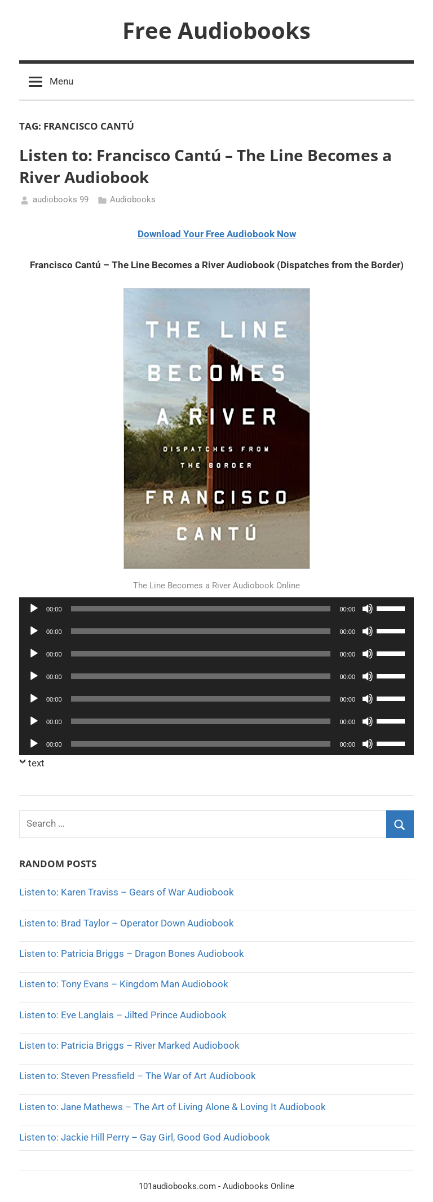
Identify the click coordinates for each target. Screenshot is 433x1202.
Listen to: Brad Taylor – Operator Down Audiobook (126, 923)
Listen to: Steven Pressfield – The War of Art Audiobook (137, 1075)
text (36, 763)
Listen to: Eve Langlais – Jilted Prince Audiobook (123, 1015)
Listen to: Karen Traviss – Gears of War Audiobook (126, 892)
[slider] (201, 608)
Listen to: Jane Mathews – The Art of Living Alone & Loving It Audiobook (172, 1106)
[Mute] (367, 608)
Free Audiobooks (216, 30)
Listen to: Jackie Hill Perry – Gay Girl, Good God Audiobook (144, 1137)
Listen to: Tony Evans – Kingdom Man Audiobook (123, 984)
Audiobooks (133, 199)
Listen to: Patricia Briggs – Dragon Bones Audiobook (131, 953)
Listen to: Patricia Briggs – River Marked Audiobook (129, 1045)
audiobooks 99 (61, 199)
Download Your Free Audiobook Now (217, 233)
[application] (216, 608)
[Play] (33, 608)
